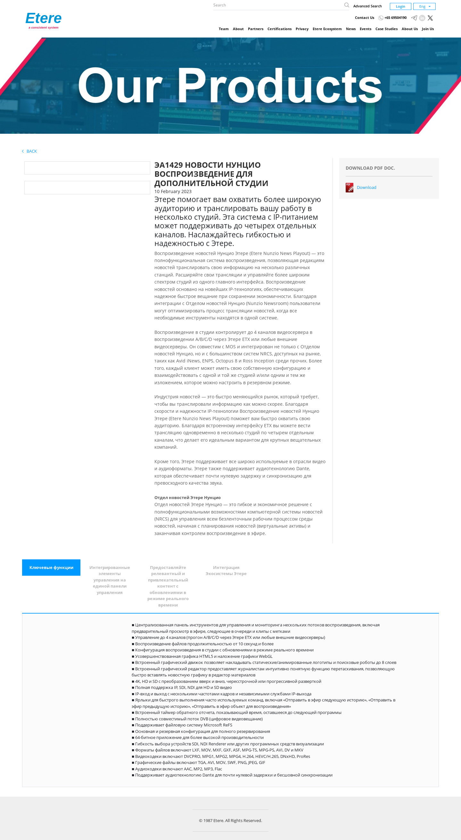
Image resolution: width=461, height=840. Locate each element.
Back (29, 151)
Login (400, 6)
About (238, 28)
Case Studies (386, 28)
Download (366, 187)
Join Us (428, 28)
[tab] (51, 567)
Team (224, 28)
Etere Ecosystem (327, 28)
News (351, 28)
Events (365, 28)
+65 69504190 (392, 17)
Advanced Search (367, 6)
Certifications (280, 28)
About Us (410, 28)
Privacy (302, 28)
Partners (255, 28)
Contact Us (364, 17)
